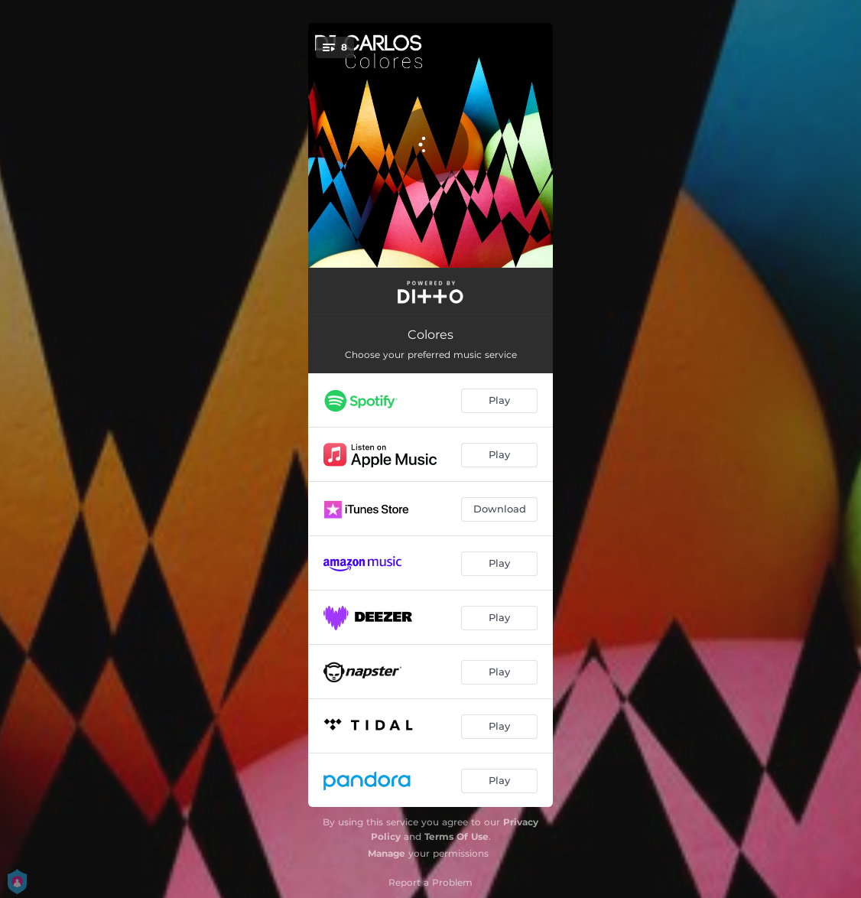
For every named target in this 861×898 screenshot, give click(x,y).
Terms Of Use (456, 836)
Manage (386, 853)
